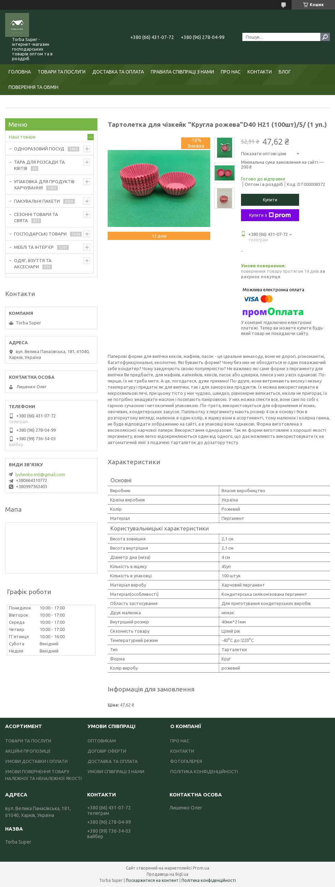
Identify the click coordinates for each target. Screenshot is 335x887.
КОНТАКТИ (259, 72)
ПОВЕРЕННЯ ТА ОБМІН (33, 87)
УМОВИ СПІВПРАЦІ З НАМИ (116, 771)
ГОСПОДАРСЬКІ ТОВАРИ (40, 233)
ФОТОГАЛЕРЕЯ (186, 761)
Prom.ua (201, 868)
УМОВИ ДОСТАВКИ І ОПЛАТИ (36, 761)
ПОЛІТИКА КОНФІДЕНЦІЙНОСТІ (204, 771)
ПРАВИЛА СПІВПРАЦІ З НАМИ (182, 72)
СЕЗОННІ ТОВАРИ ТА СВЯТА (36, 217)
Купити (270, 199)
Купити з (270, 215)
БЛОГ (285, 72)
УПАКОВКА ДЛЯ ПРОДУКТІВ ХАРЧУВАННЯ (44, 184)
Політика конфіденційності (209, 880)
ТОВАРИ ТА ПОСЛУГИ (61, 72)
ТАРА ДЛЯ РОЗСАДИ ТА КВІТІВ (39, 165)
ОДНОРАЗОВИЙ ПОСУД (39, 148)
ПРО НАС (231, 72)
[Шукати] (325, 37)
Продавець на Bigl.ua (167, 874)
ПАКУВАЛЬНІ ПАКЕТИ (37, 201)
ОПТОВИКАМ (102, 740)
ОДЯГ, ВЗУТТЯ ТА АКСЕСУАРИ (33, 263)
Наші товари (22, 136)
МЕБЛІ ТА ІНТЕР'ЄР (34, 247)
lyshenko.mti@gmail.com (40, 474)
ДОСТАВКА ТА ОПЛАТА (118, 72)
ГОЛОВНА (20, 72)
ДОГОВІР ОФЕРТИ (107, 751)
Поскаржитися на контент (152, 880)
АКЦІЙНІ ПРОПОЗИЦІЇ (28, 751)
